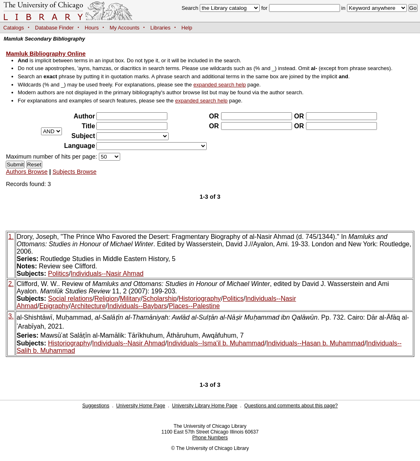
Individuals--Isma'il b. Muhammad (216, 343)
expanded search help (219, 85)
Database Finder (54, 28)
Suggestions (95, 406)
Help (186, 28)
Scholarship (159, 298)
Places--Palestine (194, 305)
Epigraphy (54, 305)
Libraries (161, 28)
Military (130, 298)
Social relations (70, 298)
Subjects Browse (74, 171)
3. (11, 316)
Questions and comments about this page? (291, 406)
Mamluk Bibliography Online (45, 53)
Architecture (88, 305)
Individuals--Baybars (137, 305)
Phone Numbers (210, 438)
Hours (92, 28)
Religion (106, 298)
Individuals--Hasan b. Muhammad (315, 343)
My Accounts (124, 28)
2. (11, 283)
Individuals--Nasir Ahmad (107, 273)
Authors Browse (27, 171)
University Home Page (140, 406)
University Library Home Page (204, 406)
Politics (58, 273)
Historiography (199, 298)
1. (11, 236)
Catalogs (13, 28)
